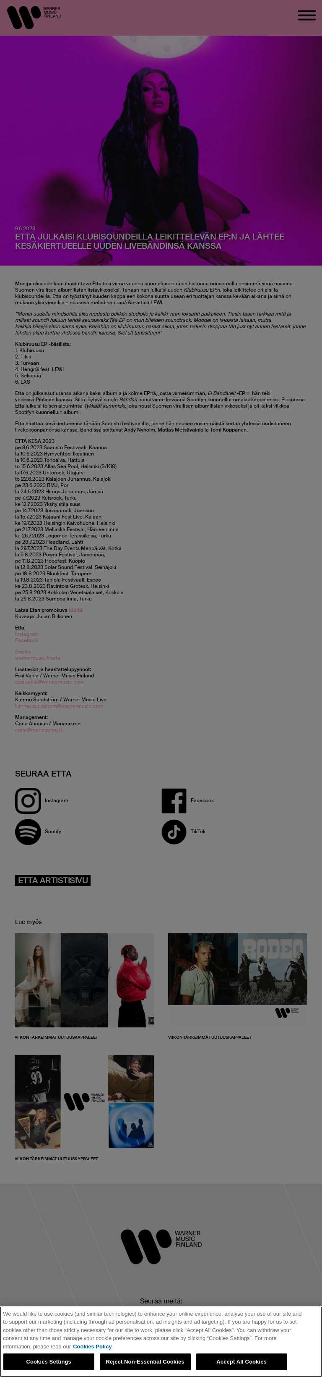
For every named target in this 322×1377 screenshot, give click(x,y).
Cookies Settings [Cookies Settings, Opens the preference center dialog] (48, 1362)
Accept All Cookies (241, 1362)
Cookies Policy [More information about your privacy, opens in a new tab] (92, 1346)
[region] (161, 1341)
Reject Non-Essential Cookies (145, 1362)
